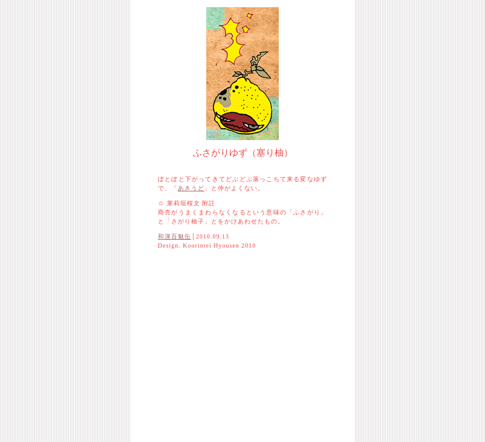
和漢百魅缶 (174, 236)
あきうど (191, 188)
